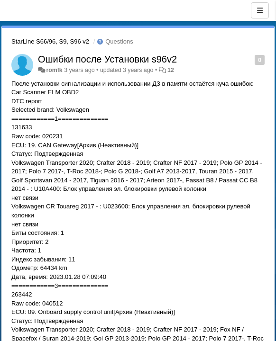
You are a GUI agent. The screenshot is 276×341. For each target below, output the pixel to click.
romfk (54, 70)
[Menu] (260, 10)
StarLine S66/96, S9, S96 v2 (50, 41)
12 (170, 70)
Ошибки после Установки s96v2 (107, 59)
